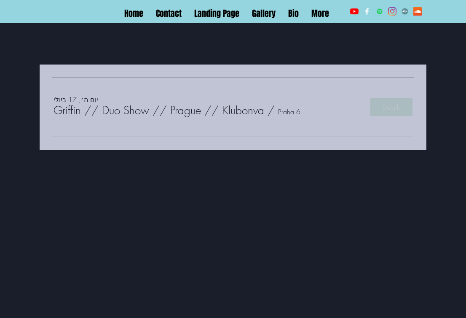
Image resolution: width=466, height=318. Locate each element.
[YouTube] (354, 11)
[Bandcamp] (405, 11)
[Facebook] (367, 11)
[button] (159, 110)
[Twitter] (379, 11)
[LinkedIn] (392, 11)
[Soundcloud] (417, 11)
